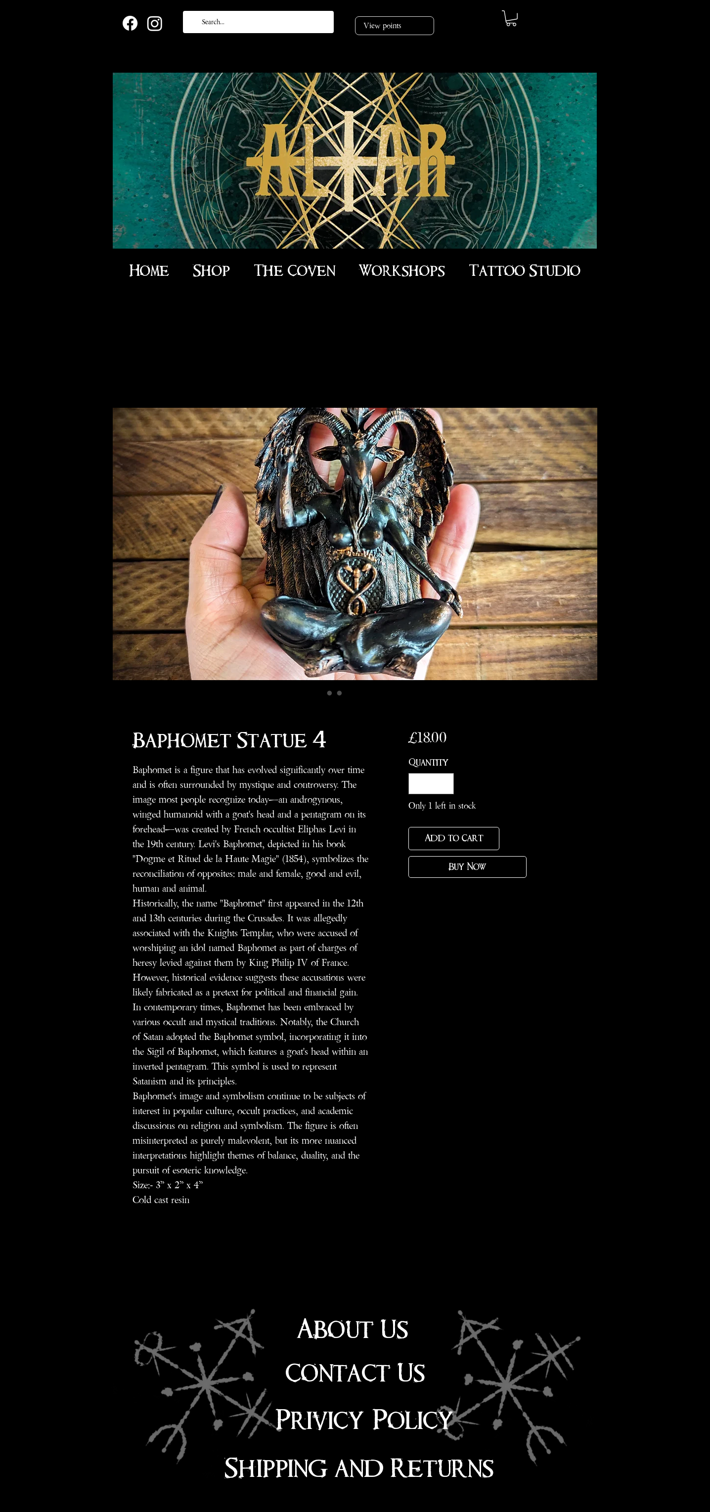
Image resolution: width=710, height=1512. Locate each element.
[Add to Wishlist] (515, 838)
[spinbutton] (431, 784)
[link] (511, 18)
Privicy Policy (364, 1420)
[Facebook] (130, 23)
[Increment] (444, 784)
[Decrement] (417, 784)
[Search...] (257, 22)
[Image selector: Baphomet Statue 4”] (320, 693)
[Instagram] (155, 23)
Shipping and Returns (358, 1468)
